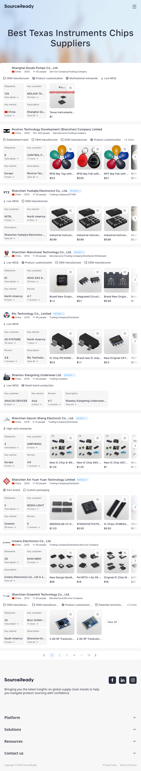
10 (88, 655)
